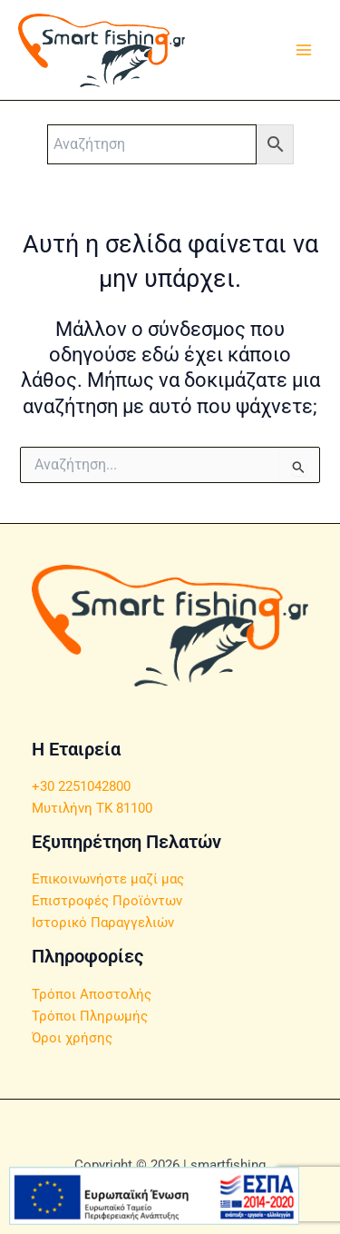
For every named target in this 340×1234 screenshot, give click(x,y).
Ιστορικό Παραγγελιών (103, 922)
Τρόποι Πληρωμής (90, 1016)
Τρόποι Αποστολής (91, 994)
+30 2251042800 (81, 786)
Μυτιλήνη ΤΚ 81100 (92, 808)
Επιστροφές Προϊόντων (107, 901)
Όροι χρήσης (72, 1038)
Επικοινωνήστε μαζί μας (108, 879)
